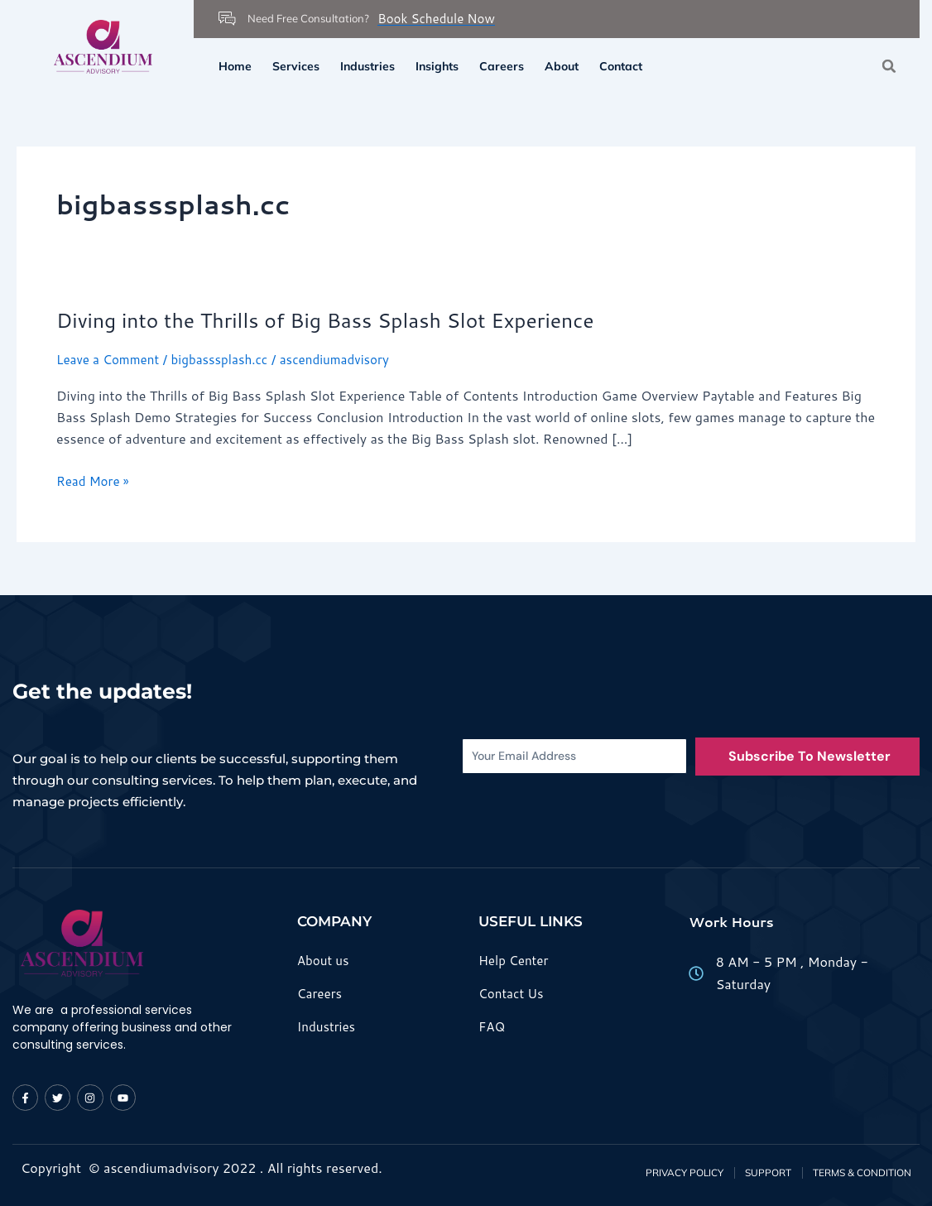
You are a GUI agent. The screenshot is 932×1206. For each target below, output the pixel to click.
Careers (501, 66)
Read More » (94, 481)
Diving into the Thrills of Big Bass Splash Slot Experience (339, 319)
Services (295, 66)
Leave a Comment (110, 358)
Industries (367, 66)
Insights (437, 66)
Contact (620, 66)
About (562, 66)
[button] (889, 65)
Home (235, 66)
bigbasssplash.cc (227, 358)
